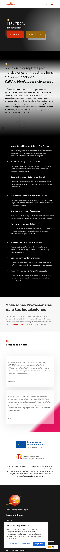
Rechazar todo (25, 544)
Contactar (35, 34)
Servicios (15, 34)
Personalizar (12, 544)
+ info (52, 292)
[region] (26, 535)
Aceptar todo (39, 544)
